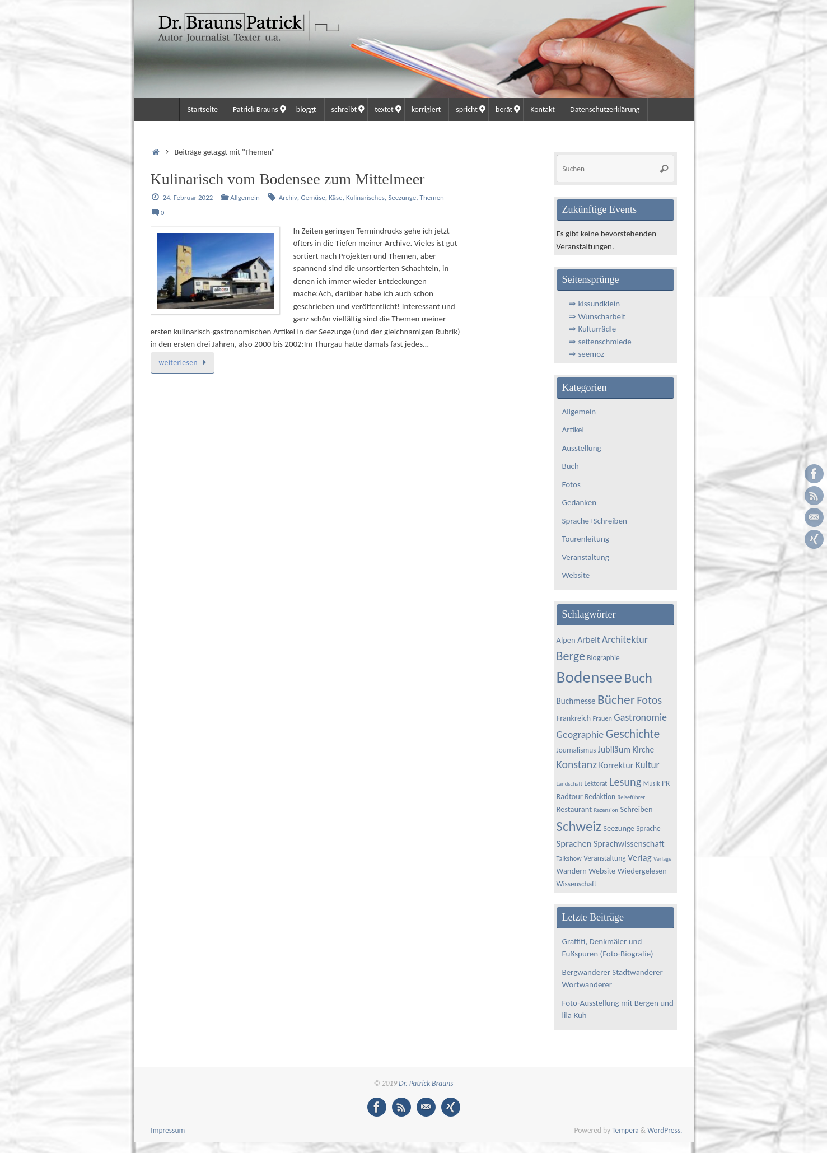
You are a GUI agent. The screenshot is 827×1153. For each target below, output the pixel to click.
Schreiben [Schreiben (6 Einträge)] (636, 809)
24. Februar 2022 (187, 197)
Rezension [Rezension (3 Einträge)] (606, 810)
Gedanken (579, 502)
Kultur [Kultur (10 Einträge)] (648, 765)
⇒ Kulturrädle (592, 329)
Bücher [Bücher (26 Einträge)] (616, 699)
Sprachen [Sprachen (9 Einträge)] (574, 843)
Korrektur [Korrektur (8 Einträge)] (616, 765)
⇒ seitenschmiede (600, 342)
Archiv (288, 197)
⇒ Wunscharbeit (597, 316)
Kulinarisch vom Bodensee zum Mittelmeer (288, 179)
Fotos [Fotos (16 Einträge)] (649, 700)
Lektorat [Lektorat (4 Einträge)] (596, 783)
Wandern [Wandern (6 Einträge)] (572, 871)
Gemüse (313, 197)
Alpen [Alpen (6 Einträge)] (566, 640)
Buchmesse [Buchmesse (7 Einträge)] (576, 700)
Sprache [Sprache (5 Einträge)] (648, 828)
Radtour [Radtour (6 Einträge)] (570, 796)
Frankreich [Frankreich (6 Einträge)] (574, 718)
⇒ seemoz (586, 354)
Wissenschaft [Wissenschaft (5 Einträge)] (577, 884)
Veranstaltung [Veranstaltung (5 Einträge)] (604, 858)
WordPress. (664, 1130)
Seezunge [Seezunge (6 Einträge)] (618, 828)
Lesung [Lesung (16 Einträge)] (625, 781)
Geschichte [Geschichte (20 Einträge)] (633, 733)
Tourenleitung (585, 539)
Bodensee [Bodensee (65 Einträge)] (589, 677)
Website (576, 575)
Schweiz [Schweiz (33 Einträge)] (579, 826)
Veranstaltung (585, 557)
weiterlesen (184, 362)
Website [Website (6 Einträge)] (601, 871)
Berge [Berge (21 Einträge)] (571, 656)
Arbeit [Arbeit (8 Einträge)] (588, 639)
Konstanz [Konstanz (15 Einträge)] (577, 764)
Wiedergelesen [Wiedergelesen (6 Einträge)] (642, 871)
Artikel (573, 429)
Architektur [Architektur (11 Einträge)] (625, 639)
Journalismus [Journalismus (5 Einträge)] (576, 750)
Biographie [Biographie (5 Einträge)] (603, 657)
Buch (570, 466)
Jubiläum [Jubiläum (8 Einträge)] (614, 749)
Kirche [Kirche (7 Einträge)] (643, 749)
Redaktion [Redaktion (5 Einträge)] (600, 796)
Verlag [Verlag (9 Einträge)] (640, 857)
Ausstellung (581, 448)
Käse (335, 197)
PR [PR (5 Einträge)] (666, 783)
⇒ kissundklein (594, 303)
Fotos (571, 484)
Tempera (625, 1130)
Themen (432, 197)
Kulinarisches (365, 197)
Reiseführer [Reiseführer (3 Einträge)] (632, 797)
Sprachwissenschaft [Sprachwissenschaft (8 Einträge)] (629, 843)
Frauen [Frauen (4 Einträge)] (602, 718)
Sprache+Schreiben (594, 521)
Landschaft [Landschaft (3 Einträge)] (570, 783)
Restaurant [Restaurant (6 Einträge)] (574, 809)
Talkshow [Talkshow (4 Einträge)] (569, 858)
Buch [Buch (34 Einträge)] (638, 678)
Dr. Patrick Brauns (426, 1083)
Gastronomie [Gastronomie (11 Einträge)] (640, 717)
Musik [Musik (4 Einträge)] (651, 783)
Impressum (168, 1130)
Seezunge (402, 197)
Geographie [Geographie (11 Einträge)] (580, 735)
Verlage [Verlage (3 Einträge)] (662, 858)
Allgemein (245, 197)
